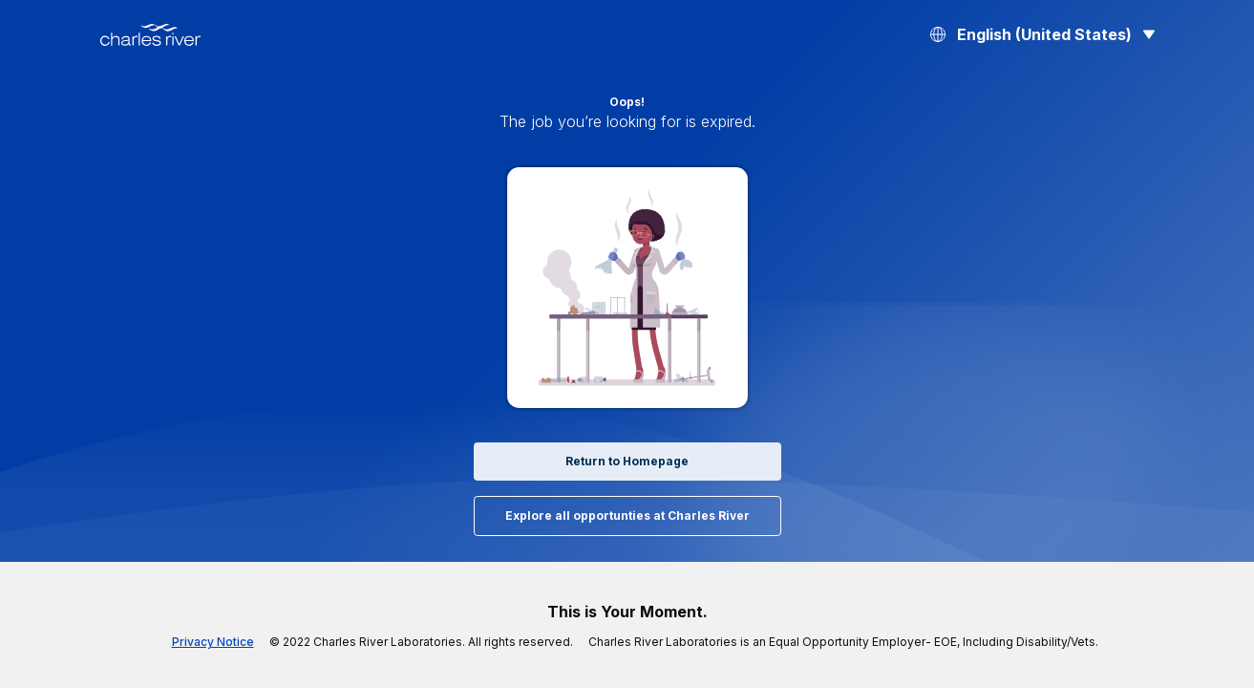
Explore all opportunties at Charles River (626, 516)
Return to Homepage (626, 461)
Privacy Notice (245, 642)
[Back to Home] (150, 35)
